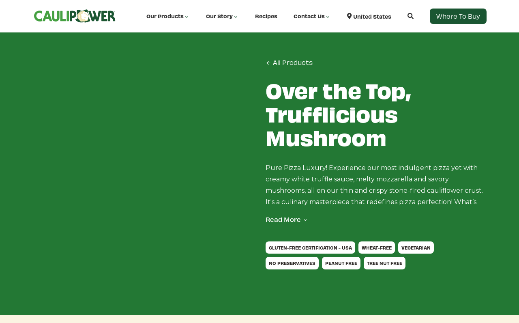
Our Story (222, 16)
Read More (283, 219)
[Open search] (402, 16)
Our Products (168, 16)
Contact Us (312, 16)
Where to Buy (458, 16)
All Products (289, 62)
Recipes (266, 16)
